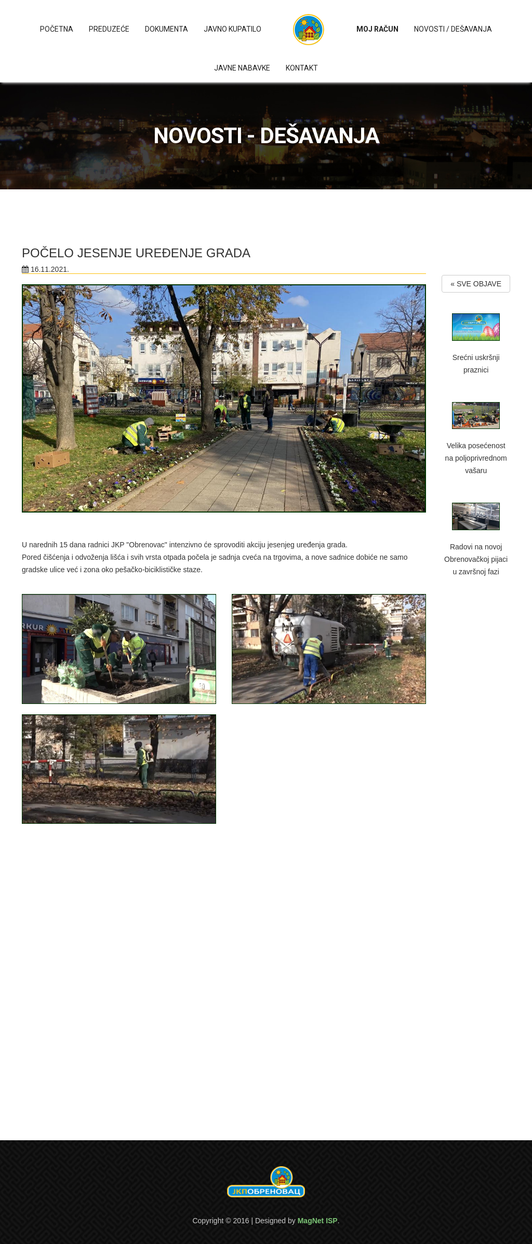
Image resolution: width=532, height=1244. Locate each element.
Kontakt (302, 68)
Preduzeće (109, 29)
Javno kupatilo (232, 29)
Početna (56, 29)
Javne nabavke (242, 68)
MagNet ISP (318, 1221)
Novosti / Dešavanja (453, 29)
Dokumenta (166, 29)
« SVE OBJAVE (475, 284)
